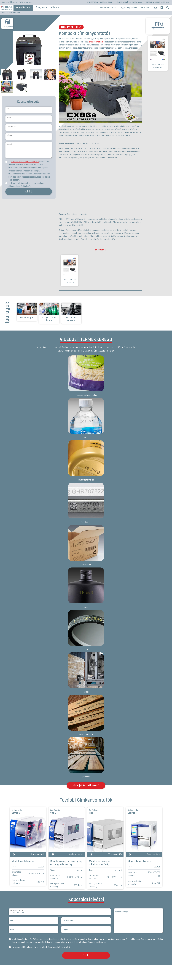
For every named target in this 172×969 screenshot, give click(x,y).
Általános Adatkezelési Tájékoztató (25, 166)
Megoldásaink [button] (30, 9)
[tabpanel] (100, 276)
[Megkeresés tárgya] (60, 916)
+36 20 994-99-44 (129, 2)
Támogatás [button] (48, 9)
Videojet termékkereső (86, 789)
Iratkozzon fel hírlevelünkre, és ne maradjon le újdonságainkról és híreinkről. (26, 189)
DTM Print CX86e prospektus (70, 274)
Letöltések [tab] (100, 253)
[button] (167, 10)
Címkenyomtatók (8, 31)
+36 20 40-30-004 (157, 2)
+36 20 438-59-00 (99, 2)
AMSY (3, 17)
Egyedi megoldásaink (129, 9)
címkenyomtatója (96, 46)
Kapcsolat (145, 9)
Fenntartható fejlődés (108, 9)
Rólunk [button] (62, 9)
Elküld (28, 196)
